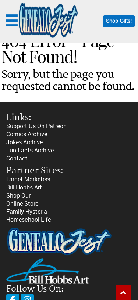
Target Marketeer (28, 179)
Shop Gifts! (119, 21)
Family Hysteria (26, 211)
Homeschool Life (28, 219)
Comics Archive (26, 134)
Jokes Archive (24, 142)
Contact (17, 158)
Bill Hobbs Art (24, 187)
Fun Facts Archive (30, 150)
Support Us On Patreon (36, 126)
